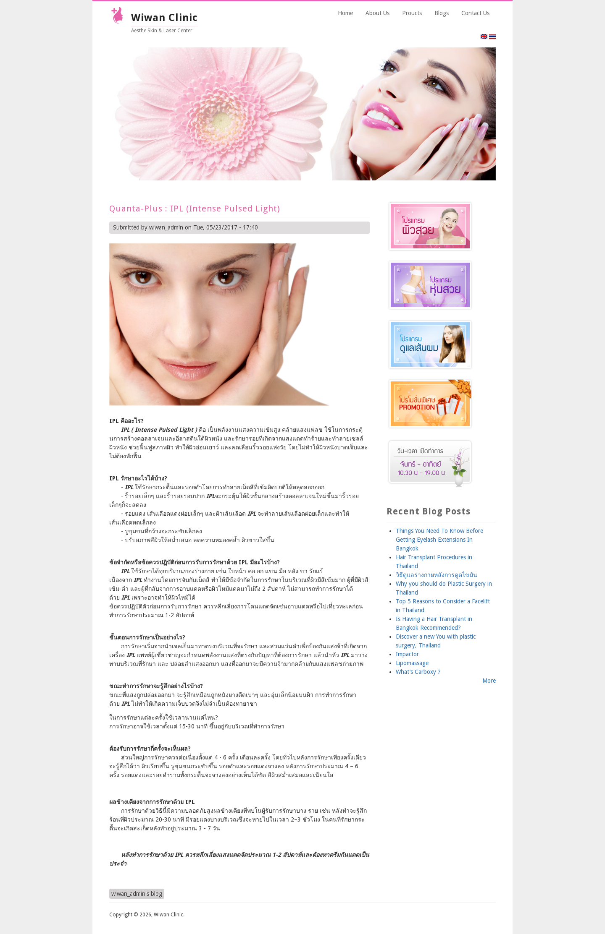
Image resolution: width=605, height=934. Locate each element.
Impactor (407, 654)
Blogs (441, 13)
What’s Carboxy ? (418, 671)
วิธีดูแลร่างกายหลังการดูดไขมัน (436, 574)
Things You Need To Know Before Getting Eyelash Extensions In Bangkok (439, 539)
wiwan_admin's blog (136, 893)
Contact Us (475, 13)
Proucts (412, 13)
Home (345, 13)
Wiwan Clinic (164, 17)
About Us (377, 13)
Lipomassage (412, 663)
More (489, 680)
